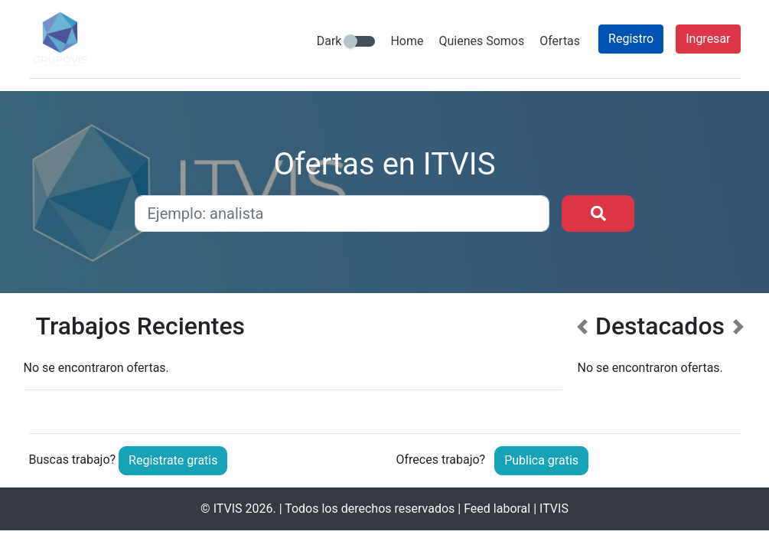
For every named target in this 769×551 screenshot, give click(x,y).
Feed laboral (497, 508)
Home (406, 41)
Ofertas (559, 41)
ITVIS (228, 508)
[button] (582, 361)
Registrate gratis (173, 460)
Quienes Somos (481, 41)
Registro (630, 38)
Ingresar (708, 38)
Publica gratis (541, 460)
